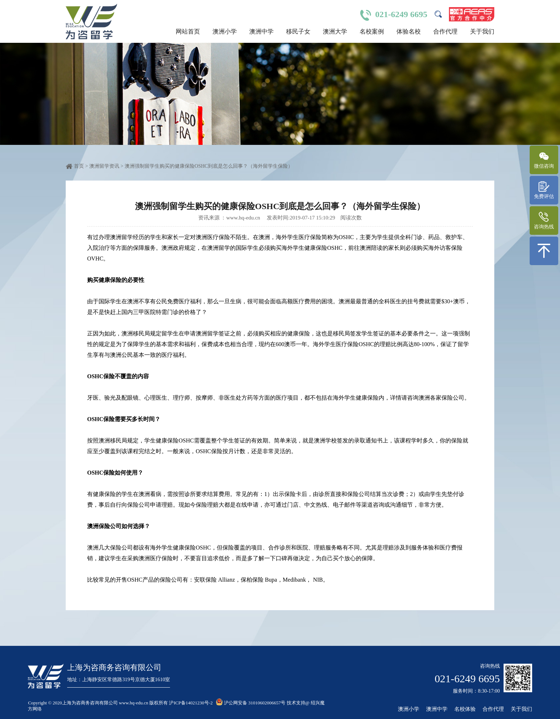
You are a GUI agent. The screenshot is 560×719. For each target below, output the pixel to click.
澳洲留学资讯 (105, 166)
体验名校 (408, 32)
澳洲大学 (335, 32)
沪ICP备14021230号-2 (190, 702)
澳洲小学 (224, 32)
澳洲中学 (261, 32)
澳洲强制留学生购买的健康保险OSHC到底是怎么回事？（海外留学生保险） (209, 166)
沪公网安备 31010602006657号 (251, 702)
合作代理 (445, 32)
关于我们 (482, 32)
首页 (79, 166)
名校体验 (465, 709)
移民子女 (298, 32)
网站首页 (188, 32)
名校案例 (372, 32)
